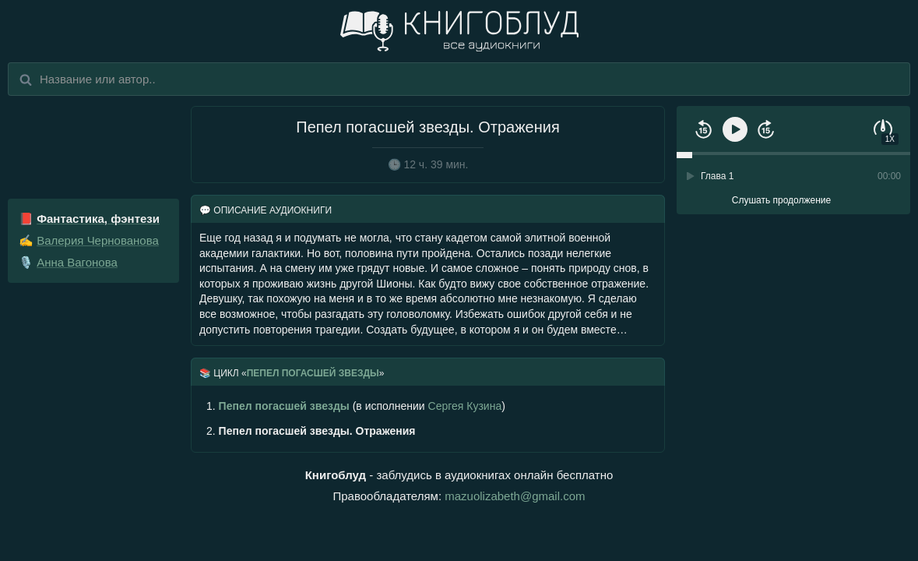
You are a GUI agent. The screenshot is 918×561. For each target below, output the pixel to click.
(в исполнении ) (355, 406)
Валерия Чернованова (98, 240)
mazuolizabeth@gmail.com (515, 496)
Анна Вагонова (77, 262)
